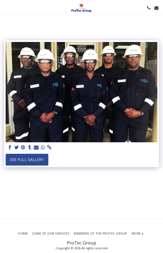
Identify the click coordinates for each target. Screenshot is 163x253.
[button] (5, 7)
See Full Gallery (27, 159)
